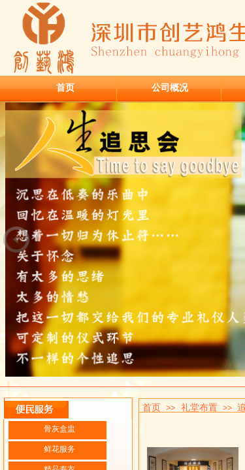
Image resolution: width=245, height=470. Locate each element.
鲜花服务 (59, 449)
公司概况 (170, 87)
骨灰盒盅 (59, 428)
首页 (65, 87)
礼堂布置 (199, 407)
